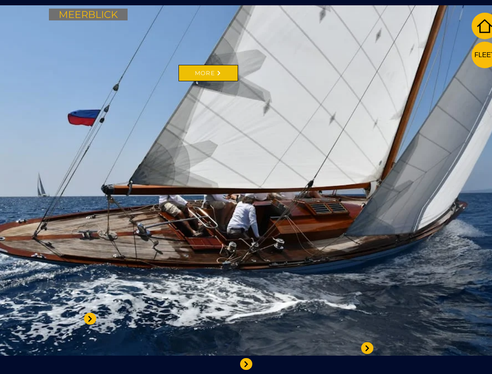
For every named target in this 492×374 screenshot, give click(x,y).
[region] (182, 154)
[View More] (246, 364)
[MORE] (208, 73)
